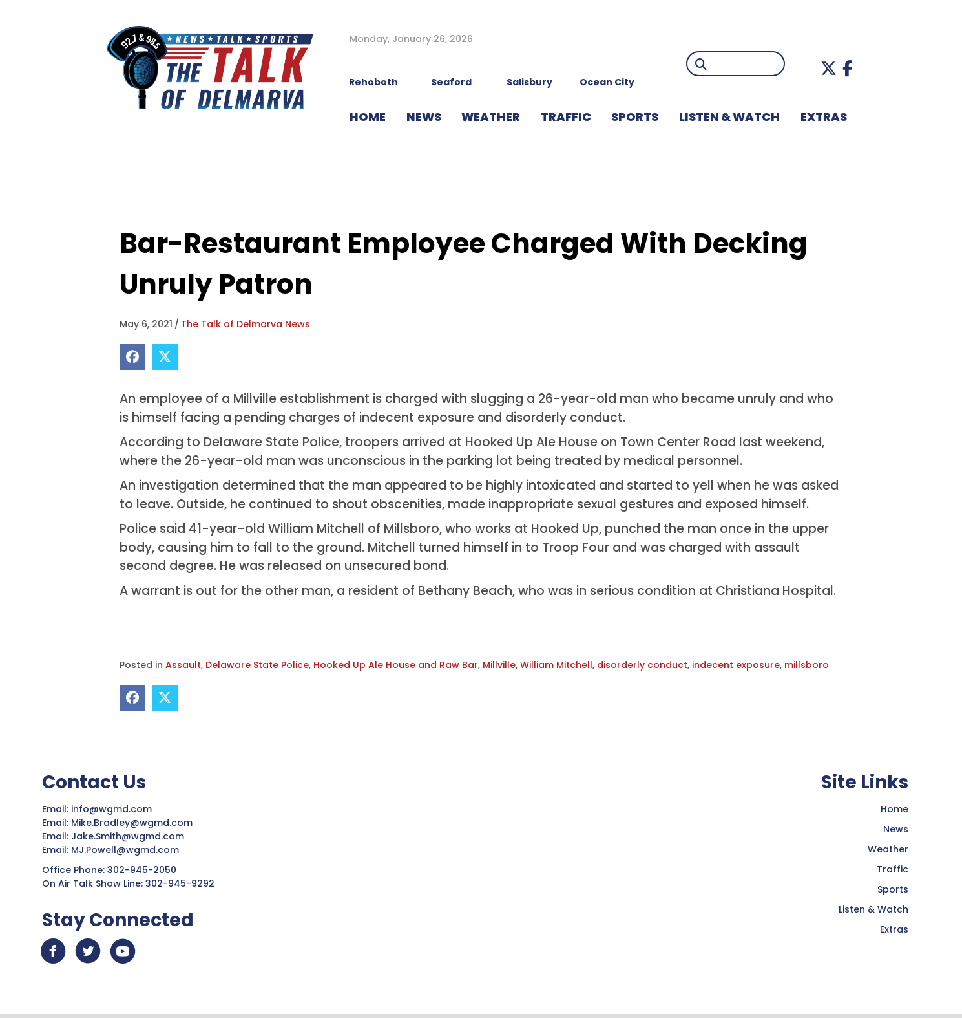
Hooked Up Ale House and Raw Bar (395, 664)
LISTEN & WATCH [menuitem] (729, 117)
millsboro (806, 664)
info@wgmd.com (112, 809)
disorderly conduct (642, 664)
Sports (892, 889)
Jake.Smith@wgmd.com (129, 836)
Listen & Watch (873, 909)
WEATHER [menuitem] (490, 117)
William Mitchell (556, 664)
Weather (888, 849)
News (895, 829)
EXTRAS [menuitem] (823, 117)
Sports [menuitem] (634, 117)
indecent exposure (736, 664)
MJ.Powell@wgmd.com (127, 849)
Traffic (892, 869)
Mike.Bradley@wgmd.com (132, 822)
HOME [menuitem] (368, 117)
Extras (894, 929)
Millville (499, 664)
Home (894, 809)
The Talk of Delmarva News (245, 324)
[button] (829, 68)
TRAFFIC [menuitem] (566, 117)
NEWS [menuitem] (423, 117)
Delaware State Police (257, 664)
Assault (183, 664)
